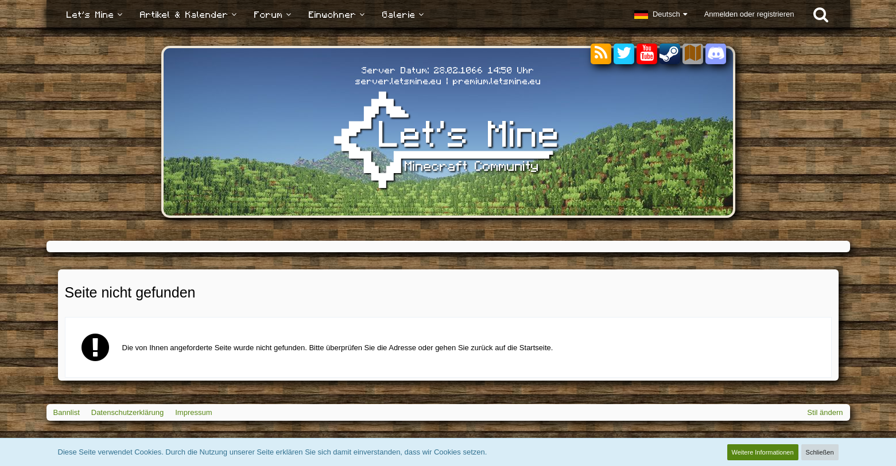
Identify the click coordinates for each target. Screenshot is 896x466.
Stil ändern (825, 412)
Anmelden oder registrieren (749, 14)
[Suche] (821, 14)
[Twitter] (624, 54)
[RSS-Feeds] (601, 54)
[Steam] (670, 53)
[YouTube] (647, 54)
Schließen (820, 452)
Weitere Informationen (763, 452)
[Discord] (716, 52)
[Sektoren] (693, 54)
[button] (661, 14)
